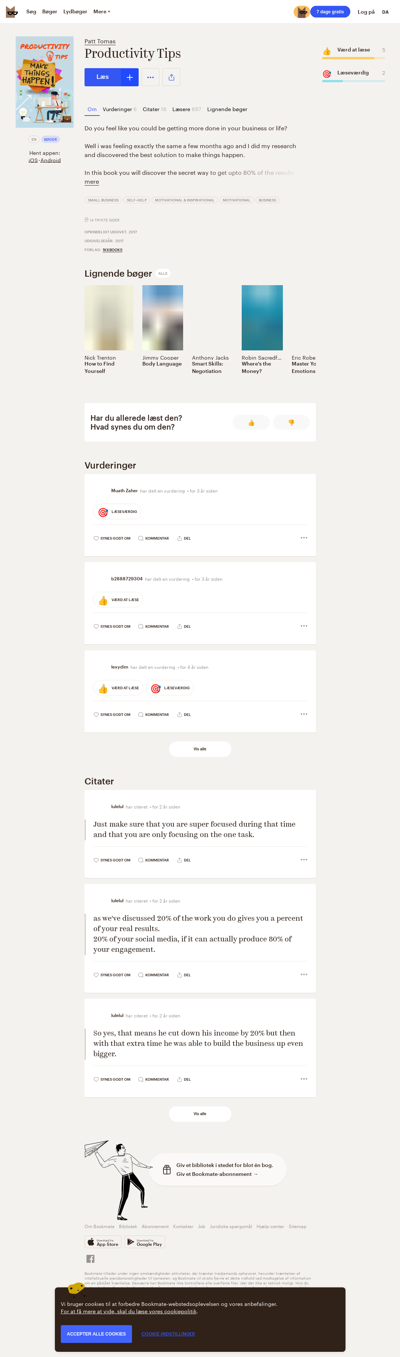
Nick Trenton (100, 357)
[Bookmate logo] (12, 12)
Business (267, 200)
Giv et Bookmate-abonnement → (217, 1174)
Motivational (237, 200)
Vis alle (200, 749)
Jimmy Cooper (160, 357)
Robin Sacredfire (263, 357)
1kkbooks (112, 249)
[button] (150, 77)
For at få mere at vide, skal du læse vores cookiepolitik (128, 1311)
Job (201, 1225)
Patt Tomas (100, 40)
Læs (103, 77)
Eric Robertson (310, 357)
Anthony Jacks (210, 357)
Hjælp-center (270, 1225)
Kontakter (183, 1225)
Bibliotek (128, 1225)
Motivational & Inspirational (185, 200)
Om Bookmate (100, 1225)
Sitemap (298, 1225)
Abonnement (155, 1225)
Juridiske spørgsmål (231, 1225)
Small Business (103, 200)
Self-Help (137, 200)
